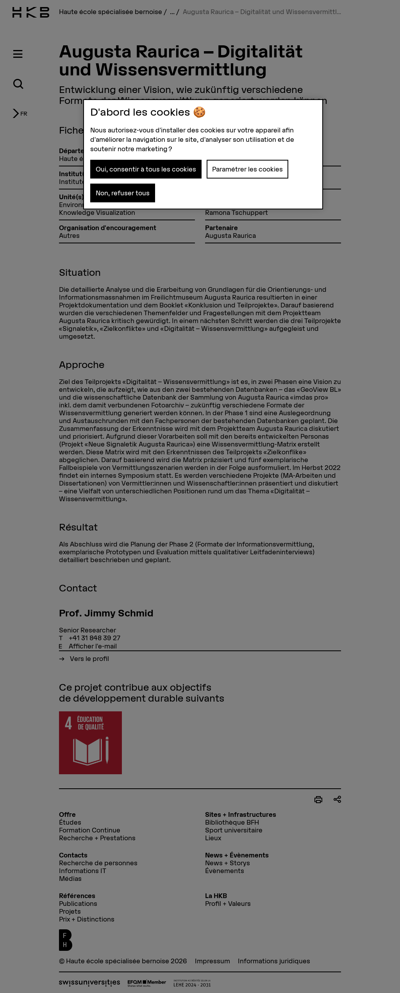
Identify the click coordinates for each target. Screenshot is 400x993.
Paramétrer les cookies (247, 169)
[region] (203, 154)
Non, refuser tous (123, 192)
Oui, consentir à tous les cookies (146, 169)
